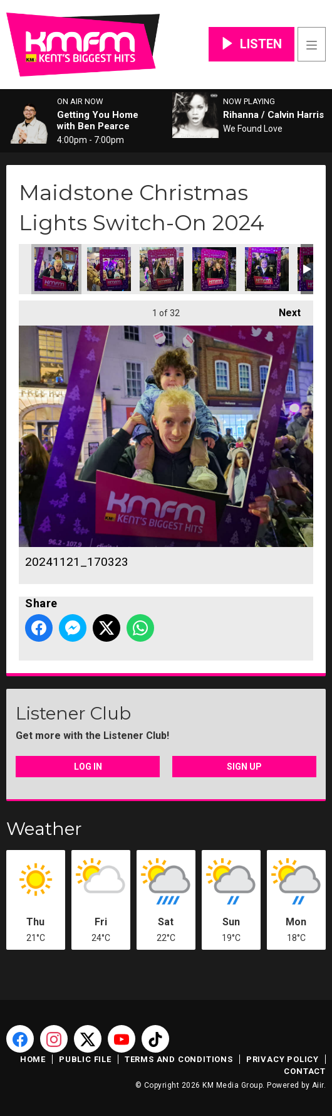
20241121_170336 (162, 269)
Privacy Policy (282, 1059)
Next (283, 309)
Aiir (318, 1085)
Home (33, 1059)
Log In (88, 767)
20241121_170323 (56, 269)
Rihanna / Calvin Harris (273, 114)
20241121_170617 (214, 269)
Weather (44, 828)
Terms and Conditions (179, 1059)
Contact (305, 1071)
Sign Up (244, 767)
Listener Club (73, 713)
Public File (85, 1059)
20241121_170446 (109, 269)
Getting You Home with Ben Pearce (97, 120)
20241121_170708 (267, 269)
